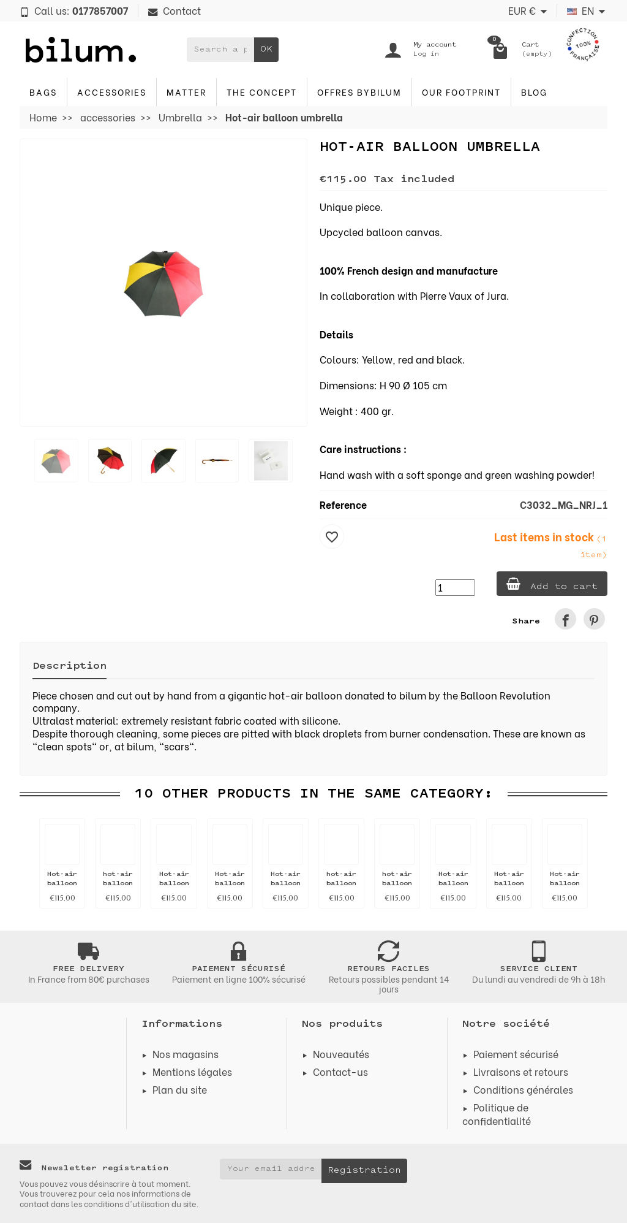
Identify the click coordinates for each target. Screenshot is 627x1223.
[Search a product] (220, 49)
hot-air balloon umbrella (118, 883)
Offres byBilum (359, 91)
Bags (43, 91)
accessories (111, 91)
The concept (262, 91)
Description (69, 666)
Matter (186, 91)
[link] (565, 619)
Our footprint (461, 91)
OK (266, 49)
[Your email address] (271, 1169)
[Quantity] (455, 587)
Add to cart (552, 584)
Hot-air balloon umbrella (62, 883)
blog (534, 91)
